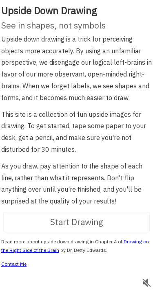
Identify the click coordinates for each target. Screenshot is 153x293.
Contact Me (14, 261)
